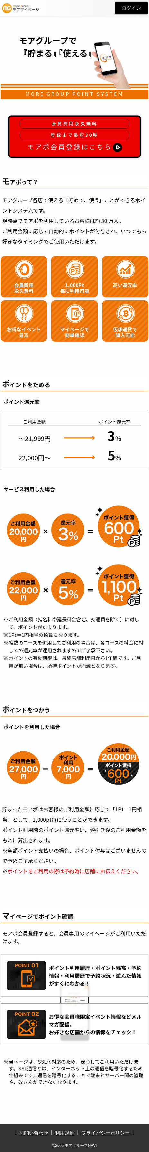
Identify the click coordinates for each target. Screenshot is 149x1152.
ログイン (131, 8)
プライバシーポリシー (105, 1132)
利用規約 (64, 1132)
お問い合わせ (33, 1132)
